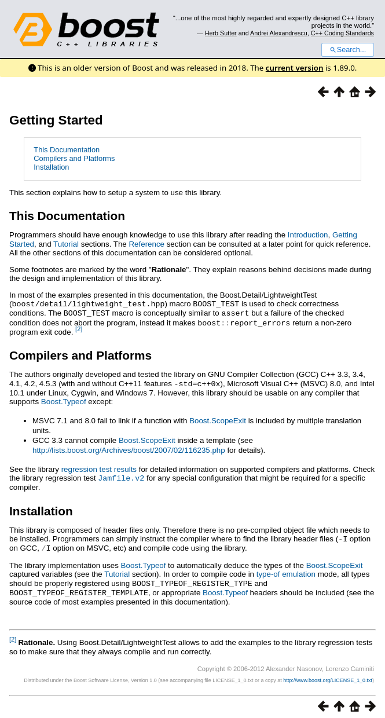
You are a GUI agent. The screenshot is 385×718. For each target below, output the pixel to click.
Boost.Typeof (63, 399)
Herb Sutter (221, 33)
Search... (347, 50)
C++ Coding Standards (342, 33)
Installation (51, 167)
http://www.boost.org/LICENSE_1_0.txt (327, 675)
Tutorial (66, 244)
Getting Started (56, 120)
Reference (146, 244)
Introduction (308, 234)
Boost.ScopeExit (217, 418)
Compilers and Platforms (74, 158)
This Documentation (67, 149)
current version (295, 68)
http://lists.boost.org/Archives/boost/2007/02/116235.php (128, 448)
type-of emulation (286, 570)
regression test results (99, 467)
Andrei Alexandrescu (278, 33)
